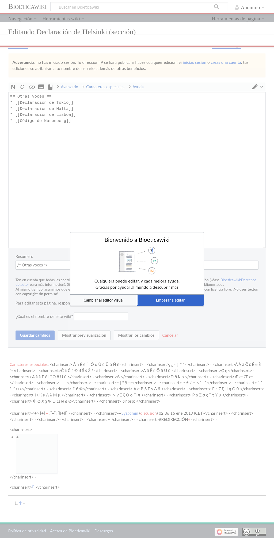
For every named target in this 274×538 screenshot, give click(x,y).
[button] (103, 300)
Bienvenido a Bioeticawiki (137, 239)
